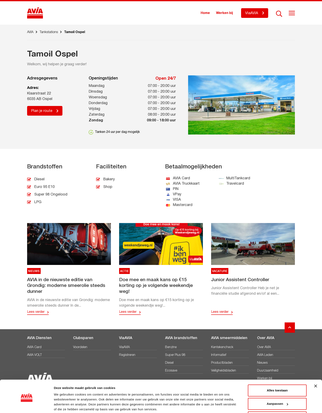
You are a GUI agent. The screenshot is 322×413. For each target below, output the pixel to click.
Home (205, 13)
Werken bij (224, 13)
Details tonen (63, 405)
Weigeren (277, 401)
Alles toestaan (277, 374)
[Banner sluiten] (315, 370)
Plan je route (41, 111)
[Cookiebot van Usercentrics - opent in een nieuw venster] (27, 405)
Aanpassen (277, 388)
